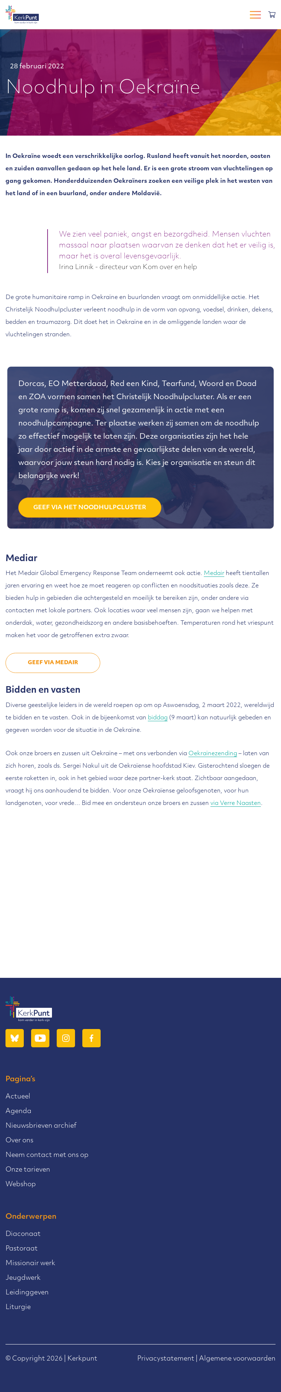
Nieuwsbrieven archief (40, 1126)
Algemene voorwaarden (237, 1358)
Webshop (20, 1184)
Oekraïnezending (212, 754)
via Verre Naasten (235, 803)
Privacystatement (165, 1358)
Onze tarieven (27, 1169)
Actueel (17, 1096)
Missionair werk (30, 1263)
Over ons (19, 1140)
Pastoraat (21, 1248)
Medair (214, 573)
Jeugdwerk (23, 1278)
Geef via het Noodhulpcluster (89, 508)
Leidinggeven (27, 1292)
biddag (158, 718)
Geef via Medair (53, 663)
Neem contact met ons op (47, 1155)
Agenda (18, 1111)
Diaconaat (23, 1234)
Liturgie (18, 1307)
